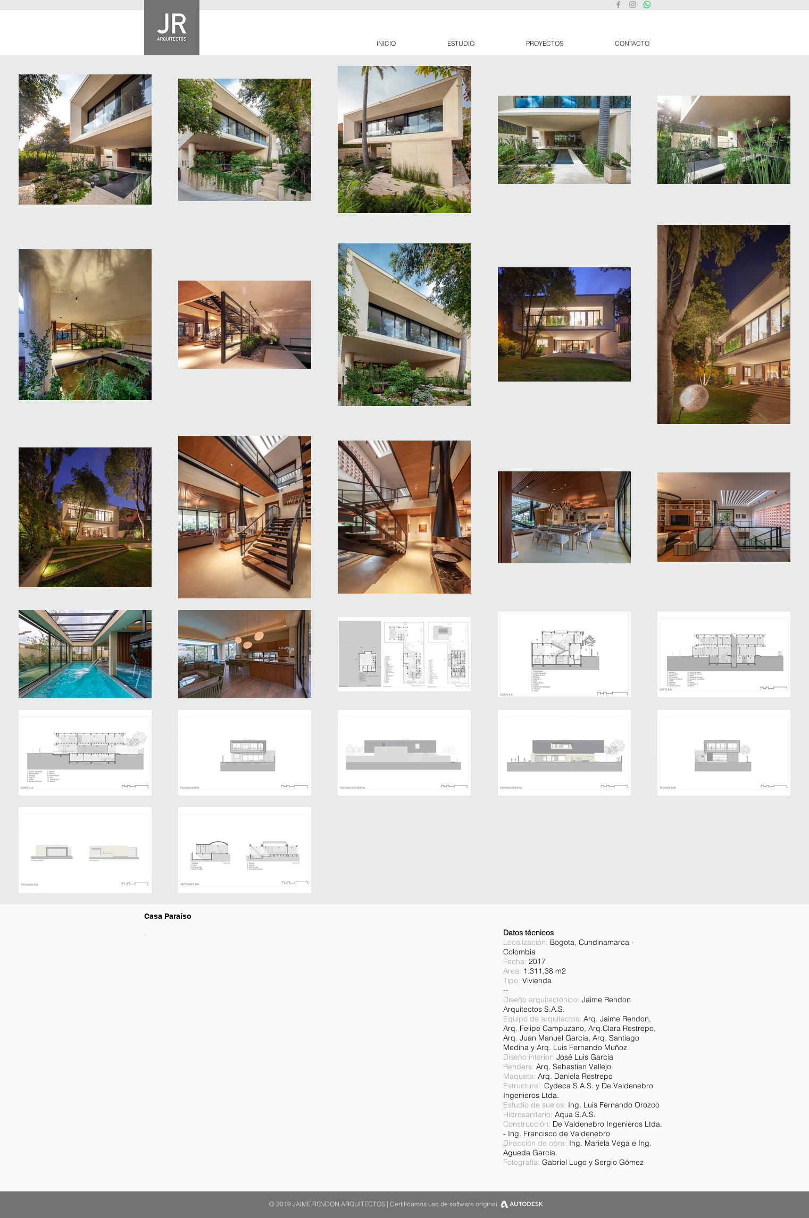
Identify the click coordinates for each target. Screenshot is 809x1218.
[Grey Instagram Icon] (632, 4)
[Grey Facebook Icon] (618, 4)
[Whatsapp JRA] (647, 4)
